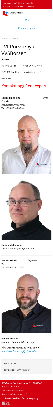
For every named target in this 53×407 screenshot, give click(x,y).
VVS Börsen (19, 3)
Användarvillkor (13, 398)
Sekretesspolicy (30, 398)
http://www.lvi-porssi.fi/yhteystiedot (19, 351)
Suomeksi (29, 6)
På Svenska (18, 6)
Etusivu (4, 38)
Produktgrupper (27, 28)
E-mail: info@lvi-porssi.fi (14, 394)
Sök (26, 19)
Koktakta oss (10, 363)
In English (7, 6)
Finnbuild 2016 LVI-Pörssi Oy (17, 370)
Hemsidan (7, 3)
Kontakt (29, 3)
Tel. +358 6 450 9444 (13, 390)
